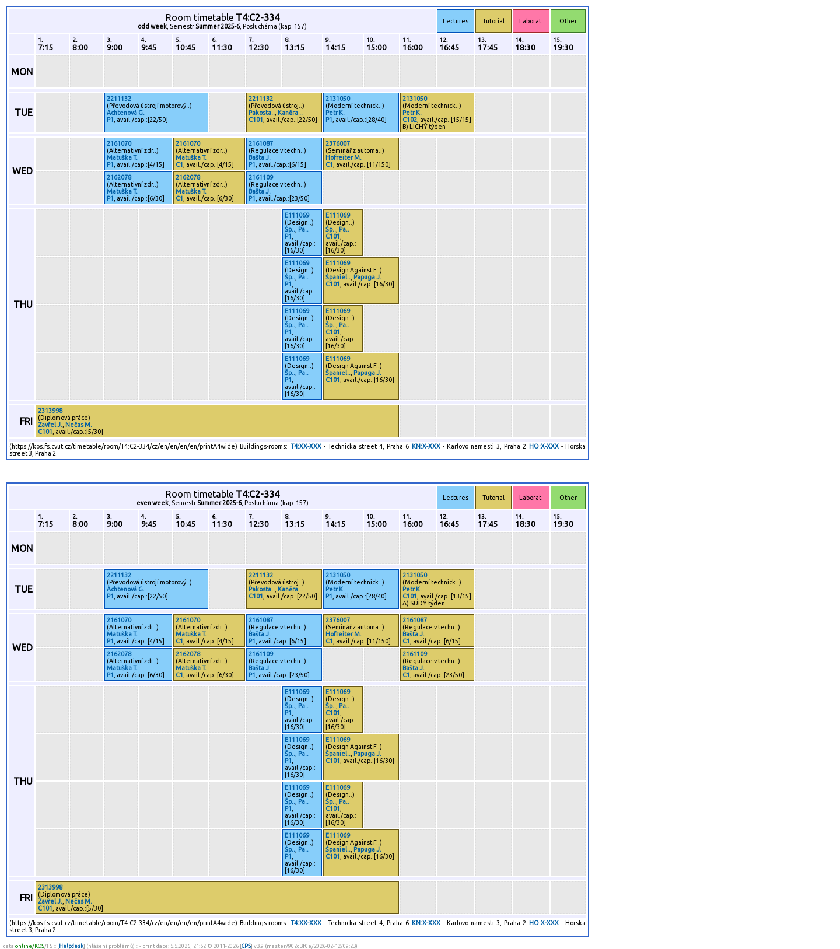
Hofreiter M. (344, 157)
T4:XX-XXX (305, 446)
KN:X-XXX (426, 446)
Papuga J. (368, 277)
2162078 (119, 177)
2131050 (338, 98)
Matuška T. (122, 157)
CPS (246, 946)
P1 (110, 119)
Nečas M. (78, 424)
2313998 (50, 410)
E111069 (297, 215)
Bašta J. (260, 157)
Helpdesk (71, 946)
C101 (256, 119)
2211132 (119, 98)
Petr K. (335, 112)
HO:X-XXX (544, 446)
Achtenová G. (126, 112)
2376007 (338, 143)
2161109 (261, 177)
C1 (179, 164)
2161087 (261, 143)
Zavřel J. (50, 424)
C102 (409, 119)
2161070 (119, 143)
